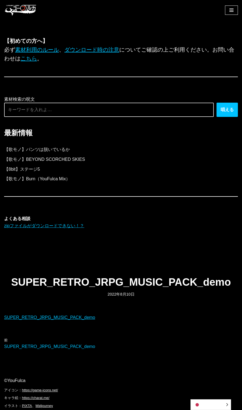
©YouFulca (14, 380)
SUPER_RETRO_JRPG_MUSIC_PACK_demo (49, 317)
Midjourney (44, 406)
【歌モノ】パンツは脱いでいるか (37, 149)
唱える (227, 109)
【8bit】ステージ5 (22, 169)
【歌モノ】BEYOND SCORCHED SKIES (44, 159)
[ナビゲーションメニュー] (231, 10)
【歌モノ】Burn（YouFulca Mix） (37, 178)
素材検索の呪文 (19, 99)
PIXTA (27, 406)
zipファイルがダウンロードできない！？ (44, 225)
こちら (29, 58)
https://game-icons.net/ (40, 390)
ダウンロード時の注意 (91, 50)
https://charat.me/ (35, 398)
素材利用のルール (37, 50)
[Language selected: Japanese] (210, 404)
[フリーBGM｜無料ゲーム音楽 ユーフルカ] (20, 10)
